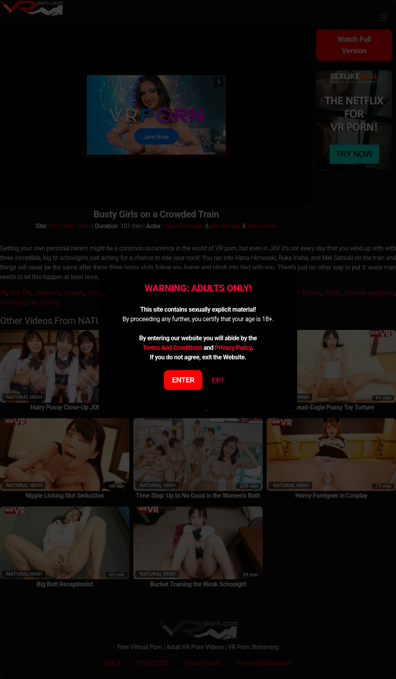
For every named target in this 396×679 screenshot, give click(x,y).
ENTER (183, 379)
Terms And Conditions (172, 347)
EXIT (218, 380)
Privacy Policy (233, 347)
